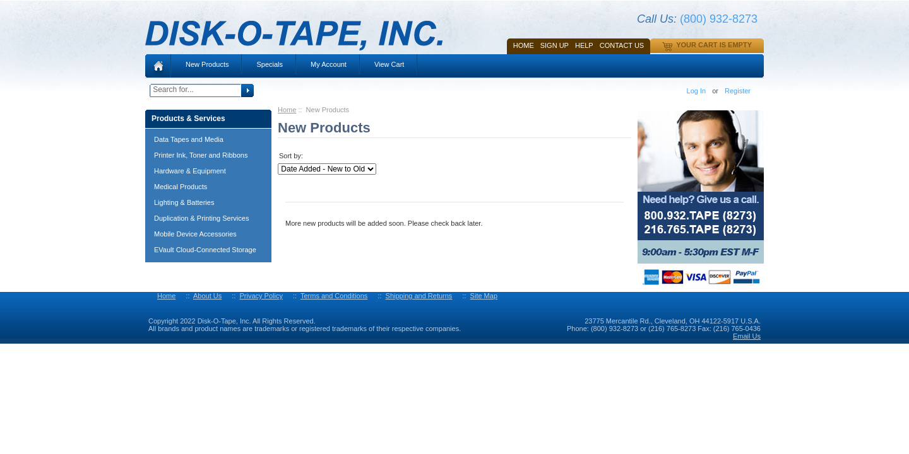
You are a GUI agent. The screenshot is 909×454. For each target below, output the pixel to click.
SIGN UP (554, 45)
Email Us (747, 336)
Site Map (483, 296)
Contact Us (622, 45)
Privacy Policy (260, 296)
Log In (696, 91)
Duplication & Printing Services (201, 218)
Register (738, 91)
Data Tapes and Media (188, 139)
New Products (207, 64)
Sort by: (291, 156)
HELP (584, 45)
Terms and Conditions (333, 296)
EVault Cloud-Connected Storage (205, 249)
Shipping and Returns (419, 296)
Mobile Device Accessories (195, 234)
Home (523, 45)
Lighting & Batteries (184, 202)
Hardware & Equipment (190, 171)
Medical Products (180, 186)
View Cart (389, 64)
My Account (329, 64)
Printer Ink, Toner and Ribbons (200, 155)
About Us (207, 296)
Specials (269, 64)
